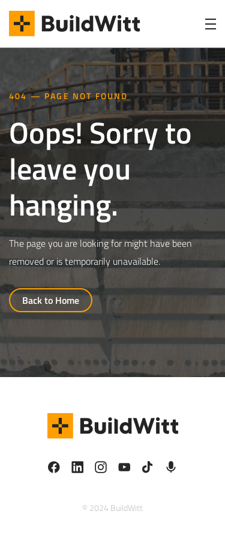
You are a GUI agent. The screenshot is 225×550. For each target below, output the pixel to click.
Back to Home (50, 300)
